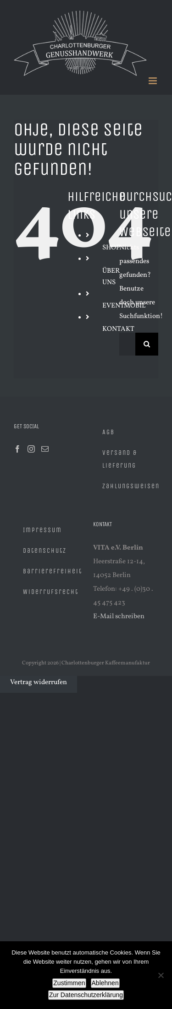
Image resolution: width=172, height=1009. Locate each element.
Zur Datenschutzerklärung (86, 994)
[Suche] (146, 344)
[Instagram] (31, 449)
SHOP (111, 248)
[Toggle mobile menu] (153, 81)
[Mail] (45, 449)
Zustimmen (69, 983)
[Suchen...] (127, 344)
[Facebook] (17, 449)
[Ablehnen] (160, 975)
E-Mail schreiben (118, 616)
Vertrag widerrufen (38, 682)
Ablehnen (105, 983)
